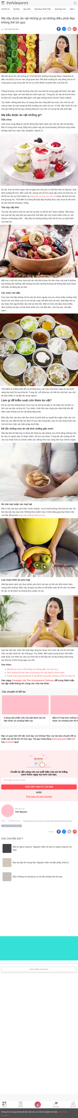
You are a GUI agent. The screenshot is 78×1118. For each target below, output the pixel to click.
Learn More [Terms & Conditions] (62, 1112)
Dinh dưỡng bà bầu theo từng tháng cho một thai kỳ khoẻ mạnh (36, 671)
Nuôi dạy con (57, 9)
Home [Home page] (3, 820)
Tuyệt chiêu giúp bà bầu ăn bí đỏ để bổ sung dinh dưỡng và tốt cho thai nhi (41, 675)
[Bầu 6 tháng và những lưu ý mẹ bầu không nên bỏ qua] (32, 875)
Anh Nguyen (21, 810)
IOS (73, 738)
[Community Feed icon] (56, 1105)
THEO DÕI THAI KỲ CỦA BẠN (39, 786)
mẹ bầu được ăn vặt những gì (11, 824)
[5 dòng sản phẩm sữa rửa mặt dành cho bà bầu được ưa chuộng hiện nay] (25, 703)
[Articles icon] (20, 1105)
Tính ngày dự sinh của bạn (39, 795)
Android (9, 741)
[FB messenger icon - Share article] (64, 28)
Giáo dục (70, 9)
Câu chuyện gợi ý (12, 837)
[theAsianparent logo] (17, 3)
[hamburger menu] (3, 3)
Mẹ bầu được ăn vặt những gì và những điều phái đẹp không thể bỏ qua (47, 820)
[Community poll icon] (73, 1105)
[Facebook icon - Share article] (59, 28)
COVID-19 (5, 9)
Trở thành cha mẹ (14, 820)
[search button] (75, 3)
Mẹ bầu (16, 9)
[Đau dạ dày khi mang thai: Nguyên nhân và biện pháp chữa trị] (36, 861)
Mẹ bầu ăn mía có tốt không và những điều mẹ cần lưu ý (32, 668)
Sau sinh (25, 9)
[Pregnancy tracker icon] (37, 1104)
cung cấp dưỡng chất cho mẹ (31, 514)
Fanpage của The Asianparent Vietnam (33, 679)
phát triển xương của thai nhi (43, 195)
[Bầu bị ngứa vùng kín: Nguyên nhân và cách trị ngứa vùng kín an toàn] (39, 847)
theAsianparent (59, 738)
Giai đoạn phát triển (40, 9)
